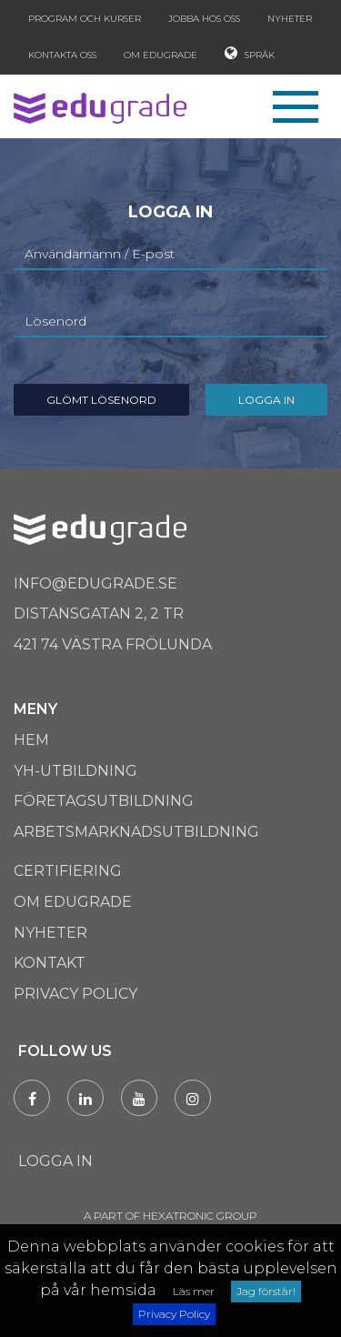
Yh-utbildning (75, 770)
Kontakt (49, 962)
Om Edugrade (160, 55)
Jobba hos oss (204, 19)
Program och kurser (84, 19)
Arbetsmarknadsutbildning (136, 831)
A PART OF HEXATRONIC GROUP (170, 1215)
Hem (31, 740)
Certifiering (68, 871)
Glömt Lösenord (101, 400)
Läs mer (194, 1291)
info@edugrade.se (95, 583)
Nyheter (289, 19)
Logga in (266, 400)
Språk (250, 53)
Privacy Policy (174, 1314)
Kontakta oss (62, 55)
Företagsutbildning (104, 800)
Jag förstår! (266, 1291)
